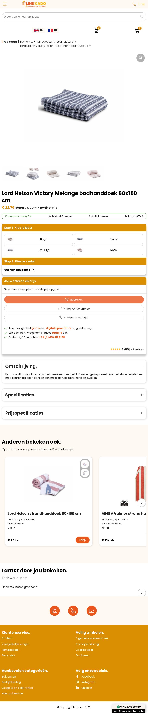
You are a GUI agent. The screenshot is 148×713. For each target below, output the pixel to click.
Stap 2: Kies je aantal (19, 261)
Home (24, 42)
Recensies (8, 655)
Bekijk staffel (49, 207)
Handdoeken (44, 42)
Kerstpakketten (12, 694)
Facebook (85, 677)
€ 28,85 (108, 540)
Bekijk (82, 540)
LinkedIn (84, 688)
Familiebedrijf (10, 650)
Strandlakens (65, 42)
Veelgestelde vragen (15, 644)
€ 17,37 (13, 540)
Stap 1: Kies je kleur (18, 227)
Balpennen (9, 677)
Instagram (85, 682)
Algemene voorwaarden (92, 638)
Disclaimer (83, 655)
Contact (7, 638)
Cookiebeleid (84, 650)
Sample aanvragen (76, 317)
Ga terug (10, 42)
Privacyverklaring (87, 644)
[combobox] (70, 16)
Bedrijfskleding (11, 682)
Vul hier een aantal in (19, 270)
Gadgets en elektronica (17, 688)
